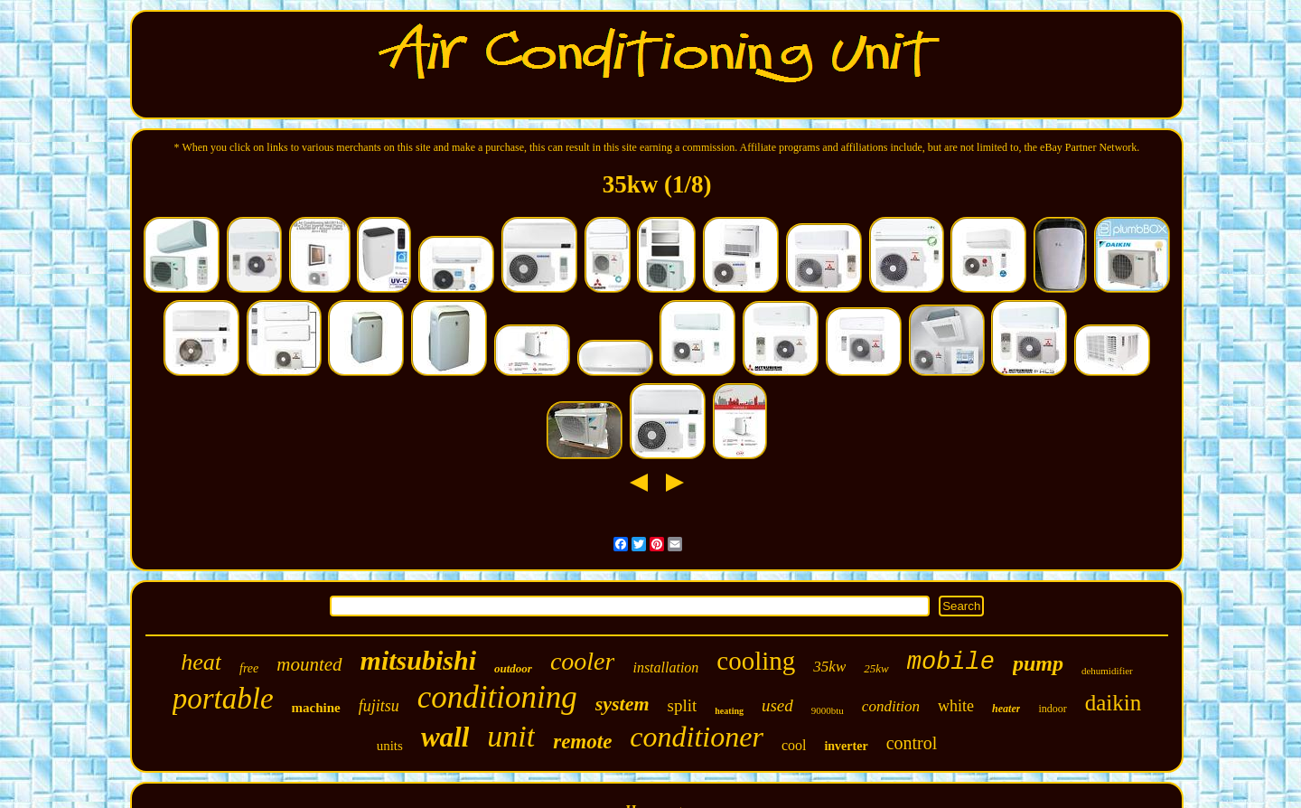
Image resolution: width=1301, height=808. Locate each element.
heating (729, 711)
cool (794, 745)
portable (223, 698)
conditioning (497, 697)
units (390, 745)
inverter (845, 746)
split (682, 705)
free (248, 668)
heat (201, 662)
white (956, 706)
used (777, 705)
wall (445, 737)
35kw (829, 666)
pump (1038, 663)
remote (582, 741)
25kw (876, 668)
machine (316, 707)
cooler (582, 661)
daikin (1113, 703)
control (912, 743)
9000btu (827, 710)
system (622, 703)
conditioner (696, 736)
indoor (1052, 708)
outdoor (513, 668)
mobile (951, 662)
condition (891, 706)
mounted (309, 664)
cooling (755, 660)
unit (511, 736)
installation (665, 667)
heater (1006, 708)
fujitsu (379, 706)
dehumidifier (1107, 670)
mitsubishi (418, 660)
